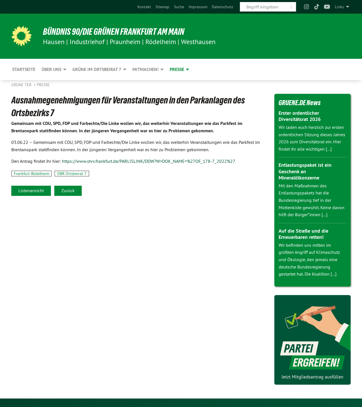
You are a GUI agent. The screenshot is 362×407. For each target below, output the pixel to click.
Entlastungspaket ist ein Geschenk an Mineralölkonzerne (305, 171)
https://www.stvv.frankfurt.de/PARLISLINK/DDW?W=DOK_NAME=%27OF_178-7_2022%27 (148, 161)
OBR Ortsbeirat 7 (72, 173)
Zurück (68, 190)
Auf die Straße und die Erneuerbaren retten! (303, 234)
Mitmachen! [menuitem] (145, 69)
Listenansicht (31, 190)
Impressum (198, 6)
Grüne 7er (22, 84)
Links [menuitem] (339, 6)
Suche (179, 6)
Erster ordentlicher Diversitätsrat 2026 (300, 116)
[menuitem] (144, 7)
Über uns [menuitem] (51, 69)
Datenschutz (222, 6)
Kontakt (144, 6)
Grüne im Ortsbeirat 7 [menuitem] (96, 69)
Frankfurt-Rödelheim (31, 173)
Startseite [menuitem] (23, 69)
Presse (43, 84)
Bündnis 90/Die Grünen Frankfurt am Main (113, 32)
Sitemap (162, 6)
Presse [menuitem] (177, 69)
